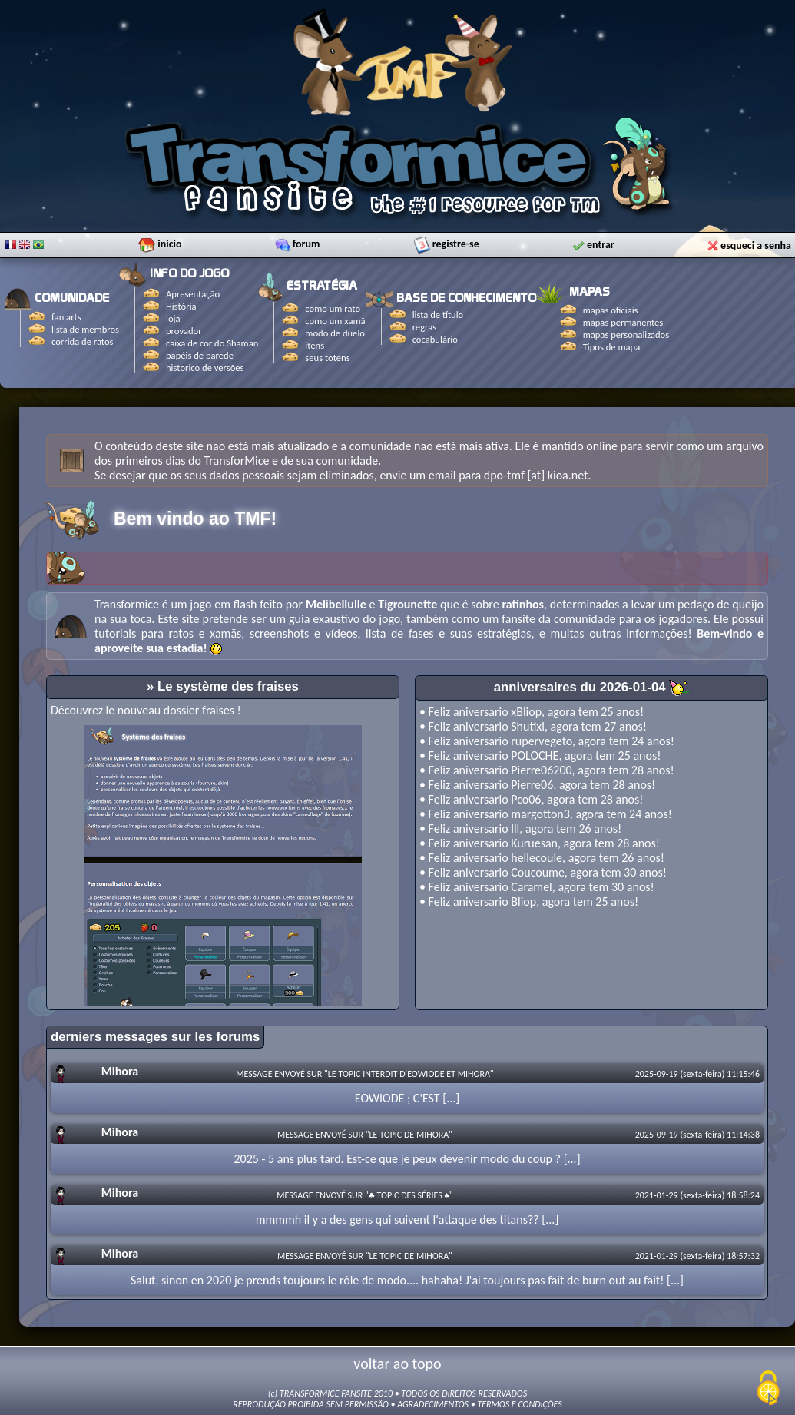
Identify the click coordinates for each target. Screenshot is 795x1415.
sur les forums (215, 1036)
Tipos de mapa (612, 347)
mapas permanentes (623, 322)
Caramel (531, 887)
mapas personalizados (626, 334)
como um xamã (335, 320)
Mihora (119, 1071)
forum (306, 241)
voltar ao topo (397, 1363)
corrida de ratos (82, 341)
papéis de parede (200, 355)
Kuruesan (534, 843)
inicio (169, 241)
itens (314, 345)
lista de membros (85, 329)
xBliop (526, 711)
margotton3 (540, 814)
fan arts (66, 317)
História (181, 306)
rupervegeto (541, 741)
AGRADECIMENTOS (433, 1404)
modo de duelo (335, 333)
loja (173, 318)
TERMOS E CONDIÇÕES (519, 1404)
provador (184, 330)
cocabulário (435, 339)
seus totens (327, 357)
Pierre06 (532, 784)
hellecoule (536, 857)
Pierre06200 (541, 770)
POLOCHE (534, 755)
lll (515, 828)
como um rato (332, 308)
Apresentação (193, 294)
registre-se (455, 241)
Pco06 (526, 799)
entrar (600, 242)
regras (424, 327)
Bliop (523, 901)
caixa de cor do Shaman (212, 343)
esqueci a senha (755, 243)
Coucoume (538, 872)
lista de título (438, 314)
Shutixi (528, 726)
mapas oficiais (610, 310)
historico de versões (205, 367)
